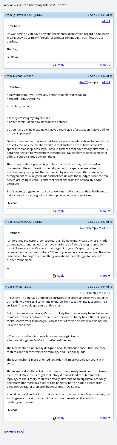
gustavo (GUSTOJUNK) (27, 15)
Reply (60, 65)
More (105, 65)
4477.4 (84, 293)
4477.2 (84, 82)
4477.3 (84, 228)
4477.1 (106, 21)
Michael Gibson (23, 76)
